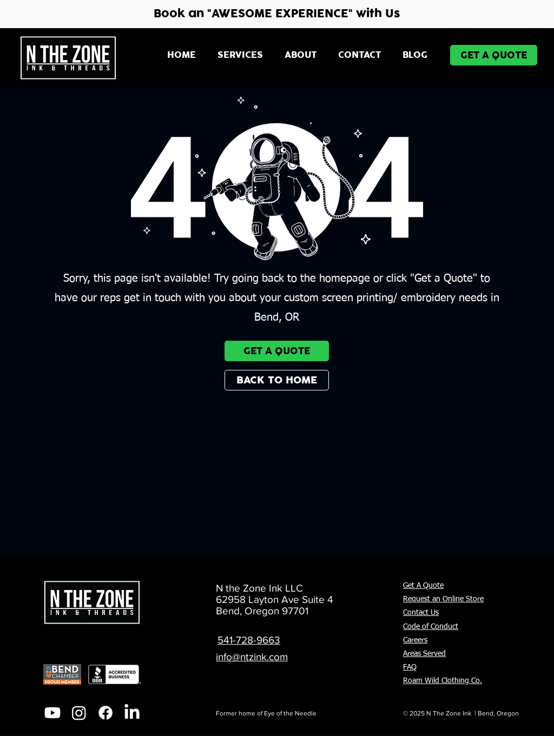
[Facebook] (105, 713)
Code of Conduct (430, 627)
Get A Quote (423, 585)
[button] (240, 55)
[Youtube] (52, 713)
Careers (415, 640)
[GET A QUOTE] (493, 55)
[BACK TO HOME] (277, 380)
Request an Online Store (443, 599)
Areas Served (424, 654)
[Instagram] (79, 713)
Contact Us (421, 612)
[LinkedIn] (132, 713)
